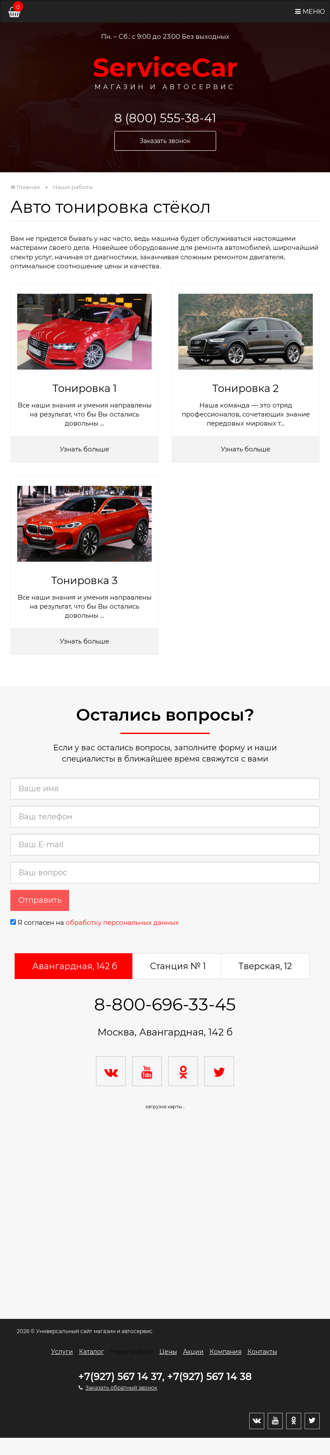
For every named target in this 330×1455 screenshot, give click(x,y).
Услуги (62, 1352)
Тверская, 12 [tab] (265, 966)
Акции (193, 1352)
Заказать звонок (165, 141)
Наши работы (131, 1352)
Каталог (91, 1352)
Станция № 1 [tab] (178, 966)
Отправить (39, 900)
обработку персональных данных (122, 922)
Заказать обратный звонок (121, 1387)
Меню (310, 11)
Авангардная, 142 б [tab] (74, 966)
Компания (225, 1352)
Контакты (262, 1352)
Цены (168, 1352)
